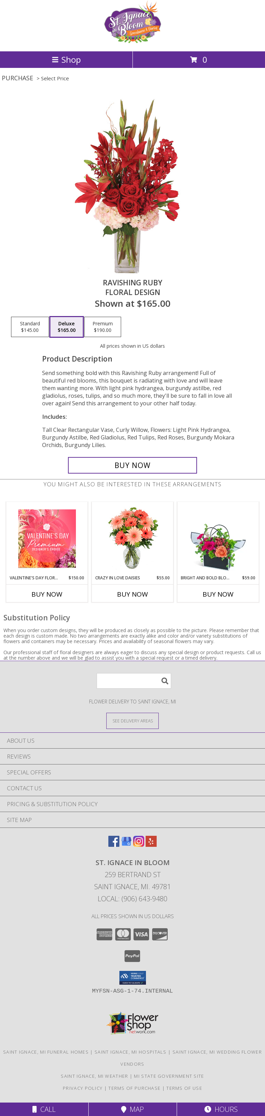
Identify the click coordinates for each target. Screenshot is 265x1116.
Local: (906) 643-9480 (132, 898)
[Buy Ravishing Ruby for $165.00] (132, 465)
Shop (66, 59)
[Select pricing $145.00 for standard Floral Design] (30, 327)
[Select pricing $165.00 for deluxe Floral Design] (66, 327)
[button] (132, 978)
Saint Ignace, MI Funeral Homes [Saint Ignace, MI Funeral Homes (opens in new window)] (46, 1052)
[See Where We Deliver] (132, 720)
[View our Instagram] (138, 845)
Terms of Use (184, 1088)
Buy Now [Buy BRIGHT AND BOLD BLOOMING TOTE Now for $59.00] (218, 594)
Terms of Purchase (134, 1088)
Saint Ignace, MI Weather (94, 1076)
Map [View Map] (132, 1109)
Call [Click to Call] (44, 1109)
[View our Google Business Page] (126, 845)
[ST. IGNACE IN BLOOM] (132, 41)
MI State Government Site (169, 1076)
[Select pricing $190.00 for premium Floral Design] (103, 327)
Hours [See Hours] (221, 1109)
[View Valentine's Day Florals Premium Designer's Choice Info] (47, 539)
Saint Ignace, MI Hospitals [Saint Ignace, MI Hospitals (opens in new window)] (131, 1052)
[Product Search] (134, 681)
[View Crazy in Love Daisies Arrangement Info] (132, 538)
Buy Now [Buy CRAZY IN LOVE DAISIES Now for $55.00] (132, 594)
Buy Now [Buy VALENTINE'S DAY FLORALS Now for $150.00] (46, 594)
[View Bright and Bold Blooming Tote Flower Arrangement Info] (218, 538)
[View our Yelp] (151, 845)
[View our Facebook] (113, 845)
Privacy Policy (82, 1088)
